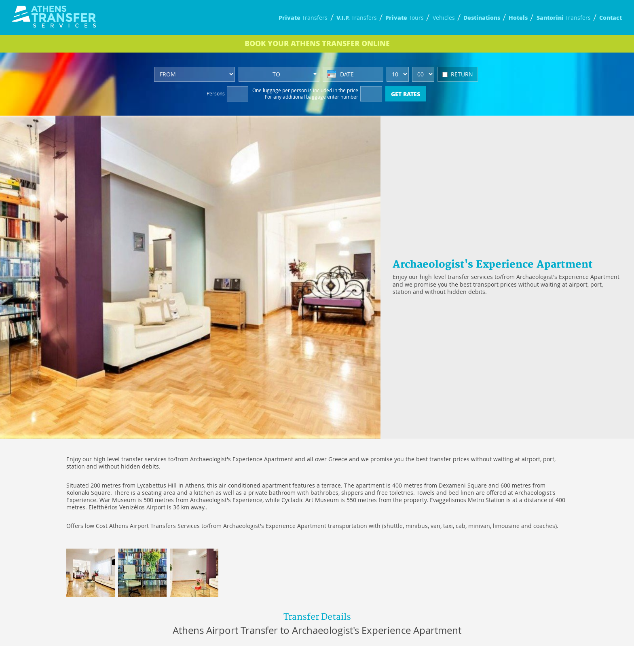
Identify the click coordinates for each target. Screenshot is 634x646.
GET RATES (405, 94)
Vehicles (444, 17)
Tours (404, 17)
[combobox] (279, 74)
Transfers (303, 17)
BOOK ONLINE (317, 43)
